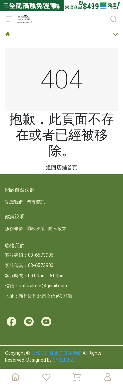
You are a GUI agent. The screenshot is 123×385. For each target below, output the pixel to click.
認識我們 (14, 202)
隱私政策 (57, 228)
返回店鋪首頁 (61, 167)
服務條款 (14, 228)
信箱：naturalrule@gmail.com (36, 285)
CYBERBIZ (62, 360)
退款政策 (36, 228)
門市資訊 (36, 202)
